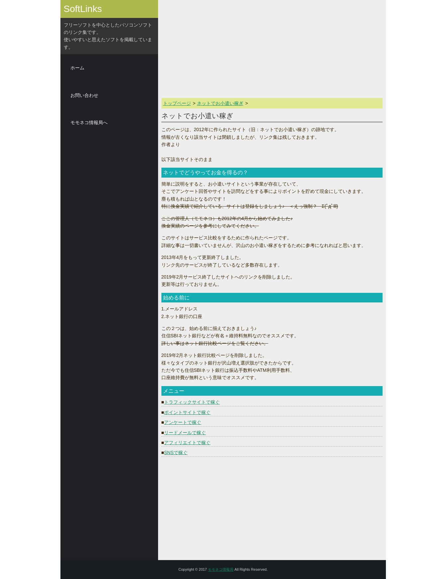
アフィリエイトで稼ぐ (187, 442)
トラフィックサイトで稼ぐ (192, 402)
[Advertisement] (109, 235)
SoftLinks (83, 9)
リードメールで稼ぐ (185, 432)
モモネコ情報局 (220, 569)
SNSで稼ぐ (176, 452)
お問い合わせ (84, 95)
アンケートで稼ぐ (182, 422)
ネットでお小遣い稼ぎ (220, 103)
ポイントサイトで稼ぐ (187, 412)
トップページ (177, 103)
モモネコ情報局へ (89, 122)
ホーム (77, 67)
